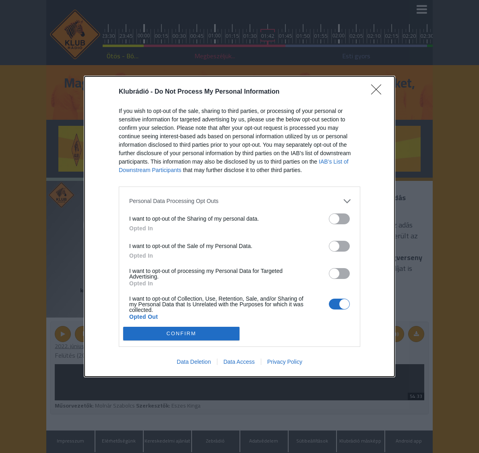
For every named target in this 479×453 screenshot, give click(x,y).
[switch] (339, 218)
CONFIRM (181, 333)
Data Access (239, 362)
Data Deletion (194, 362)
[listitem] (239, 201)
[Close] (378, 92)
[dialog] (239, 226)
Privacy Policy (284, 362)
